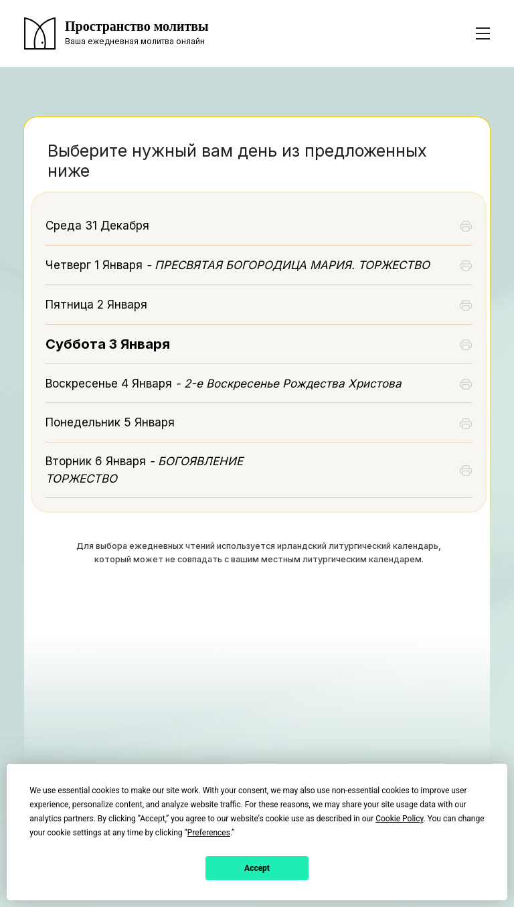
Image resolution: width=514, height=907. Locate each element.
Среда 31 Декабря (97, 225)
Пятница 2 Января (96, 304)
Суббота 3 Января (108, 344)
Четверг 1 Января (238, 265)
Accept (257, 868)
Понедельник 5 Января (110, 422)
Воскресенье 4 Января (224, 383)
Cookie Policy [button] (399, 818)
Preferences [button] (208, 832)
